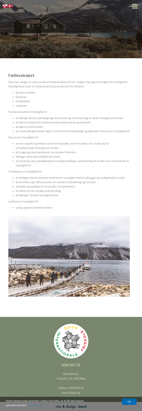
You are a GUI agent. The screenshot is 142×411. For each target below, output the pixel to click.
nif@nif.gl (74, 392)
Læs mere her (35, 405)
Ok (129, 401)
